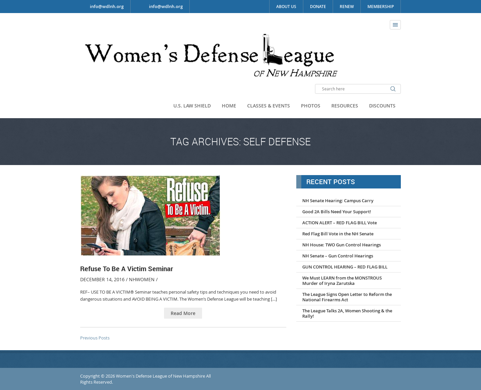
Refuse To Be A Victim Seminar (126, 268)
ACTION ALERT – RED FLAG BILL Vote (339, 223)
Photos (310, 105)
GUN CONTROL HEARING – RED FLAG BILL (344, 267)
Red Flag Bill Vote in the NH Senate (337, 234)
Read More (183, 313)
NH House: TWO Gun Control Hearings (341, 245)
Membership (380, 6)
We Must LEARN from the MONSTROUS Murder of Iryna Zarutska (342, 280)
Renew (347, 6)
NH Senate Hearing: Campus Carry (337, 201)
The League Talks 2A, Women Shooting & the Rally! (347, 313)
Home (229, 105)
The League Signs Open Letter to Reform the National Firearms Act (347, 297)
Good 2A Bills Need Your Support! (336, 212)
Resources (344, 105)
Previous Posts (95, 338)
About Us (286, 6)
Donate (318, 6)
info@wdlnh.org (166, 6)
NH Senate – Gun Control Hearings (337, 256)
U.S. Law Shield (192, 105)
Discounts (382, 105)
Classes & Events (268, 105)
